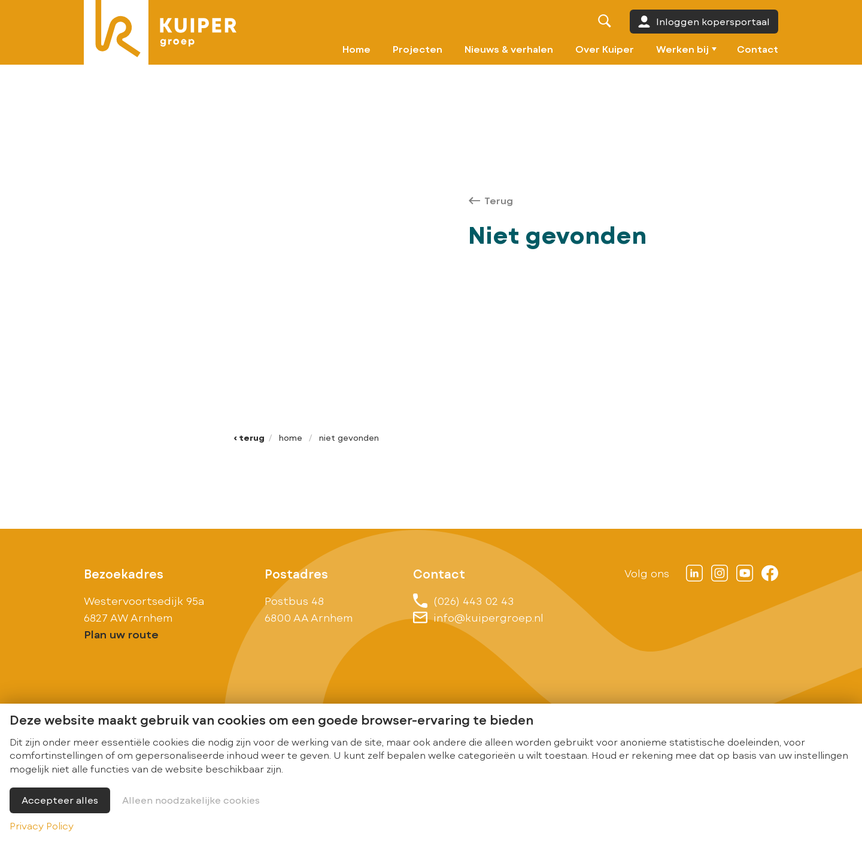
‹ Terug (249, 437)
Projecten (417, 48)
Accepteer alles (60, 799)
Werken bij (682, 48)
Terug (491, 200)
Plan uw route (121, 634)
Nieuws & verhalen (509, 48)
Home (356, 48)
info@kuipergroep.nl (478, 617)
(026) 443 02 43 (463, 600)
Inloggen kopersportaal (704, 22)
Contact (757, 48)
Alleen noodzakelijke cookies (191, 799)
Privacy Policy (42, 825)
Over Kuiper (604, 48)
